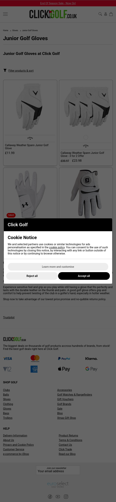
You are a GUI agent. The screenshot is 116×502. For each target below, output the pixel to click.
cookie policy (57, 247)
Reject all (32, 276)
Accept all (84, 276)
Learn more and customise (58, 266)
